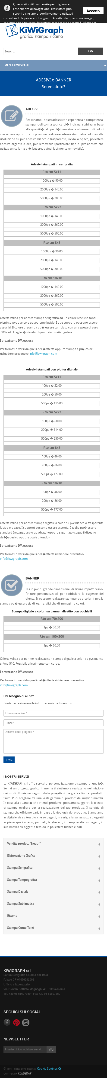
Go (90, 51)
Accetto (93, 11)
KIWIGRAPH (26, 1073)
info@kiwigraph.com (43, 353)
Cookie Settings (49, 1068)
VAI (51, 1049)
